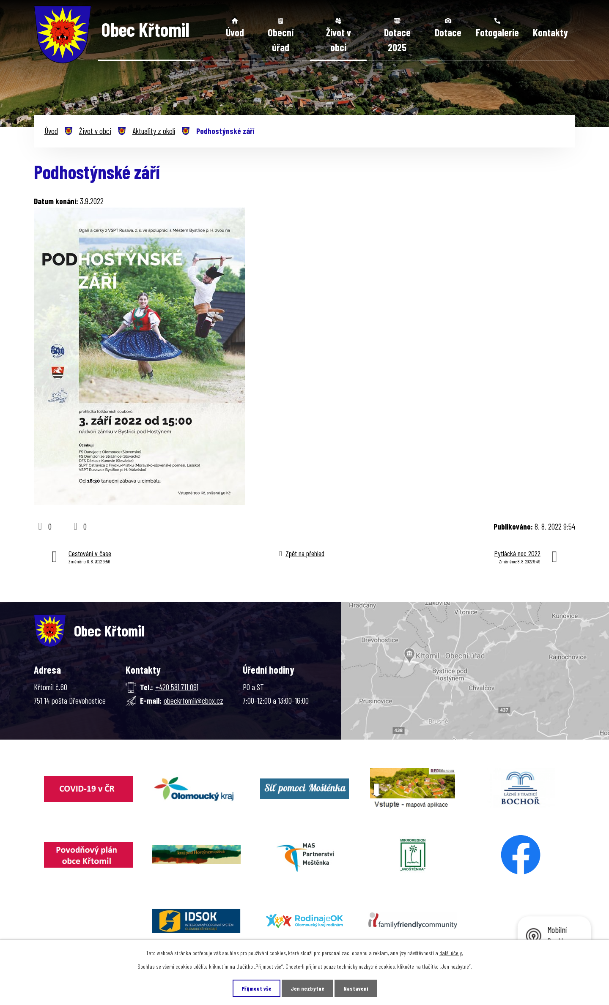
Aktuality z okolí (153, 131)
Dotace (448, 32)
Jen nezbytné (307, 988)
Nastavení (355, 988)
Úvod (235, 32)
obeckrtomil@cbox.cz (193, 700)
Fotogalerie (497, 32)
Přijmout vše (256, 988)
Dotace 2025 (397, 40)
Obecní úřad (281, 40)
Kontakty (550, 32)
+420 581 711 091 (176, 687)
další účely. (451, 952)
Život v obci (338, 40)
